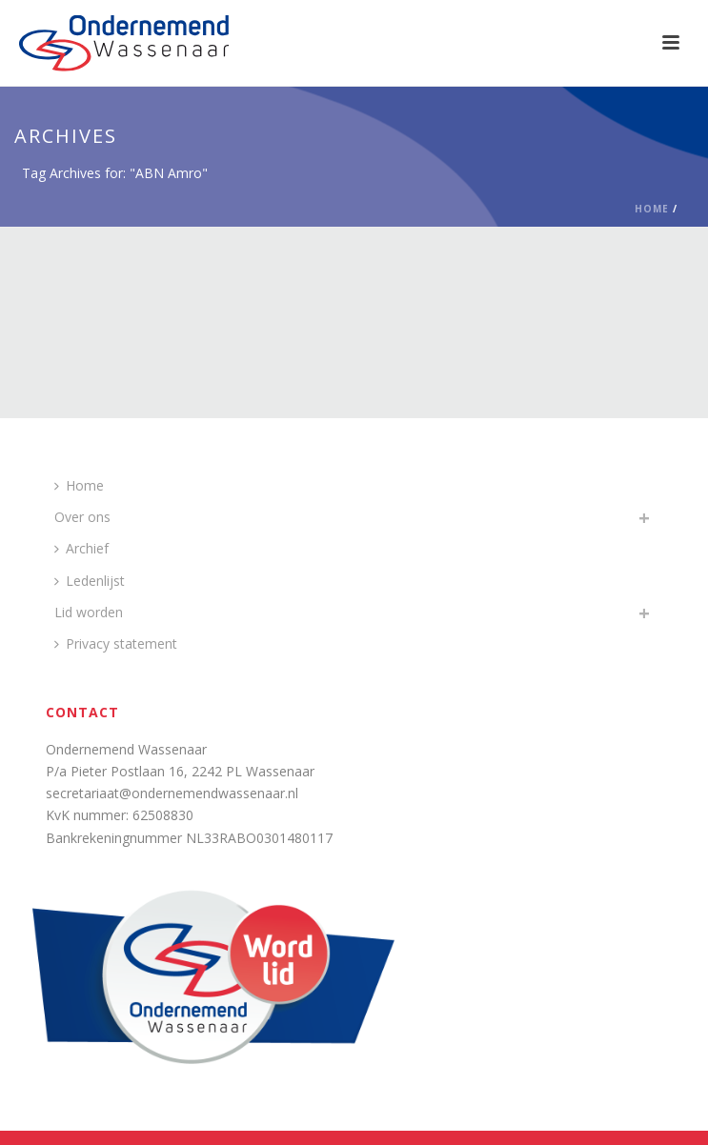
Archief (81, 548)
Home (652, 208)
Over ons (82, 517)
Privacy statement (115, 643)
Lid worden (88, 612)
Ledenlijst (89, 581)
